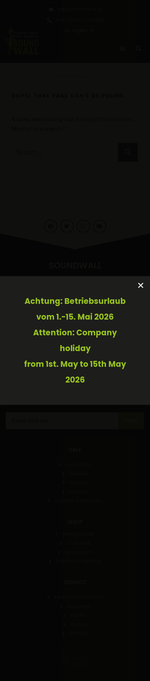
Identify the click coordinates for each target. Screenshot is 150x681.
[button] (140, 285)
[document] (75, 340)
